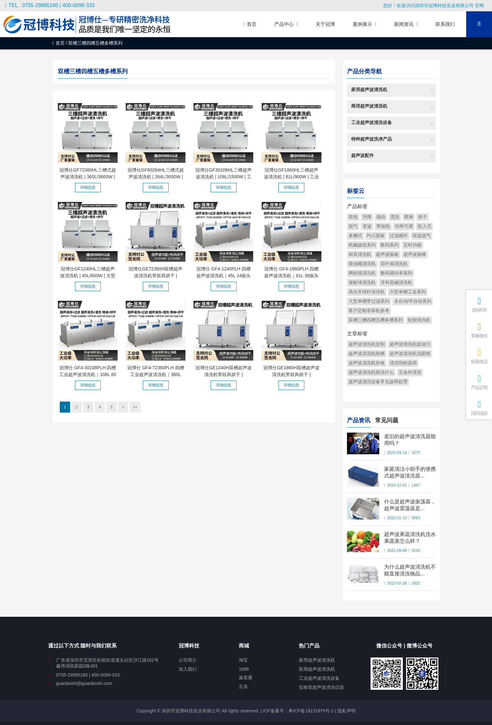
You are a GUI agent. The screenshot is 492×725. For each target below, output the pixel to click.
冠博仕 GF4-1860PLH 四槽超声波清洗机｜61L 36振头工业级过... (291, 275)
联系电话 (479, 356)
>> (135, 407)
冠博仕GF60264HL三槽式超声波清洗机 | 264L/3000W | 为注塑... (156, 176)
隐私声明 (347, 710)
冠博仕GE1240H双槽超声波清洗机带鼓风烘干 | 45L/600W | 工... (223, 374)
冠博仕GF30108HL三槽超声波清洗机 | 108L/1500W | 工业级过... (223, 176)
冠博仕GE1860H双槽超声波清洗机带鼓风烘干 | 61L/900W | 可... (291, 374)
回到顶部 (479, 408)
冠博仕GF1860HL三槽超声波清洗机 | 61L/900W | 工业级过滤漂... (291, 176)
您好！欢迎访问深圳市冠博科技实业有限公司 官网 (433, 5)
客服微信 (479, 330)
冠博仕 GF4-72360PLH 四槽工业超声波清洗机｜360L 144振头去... (155, 374)
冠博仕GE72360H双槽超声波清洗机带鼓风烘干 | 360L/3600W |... (156, 275)
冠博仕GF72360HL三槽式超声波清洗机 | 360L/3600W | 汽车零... (87, 176)
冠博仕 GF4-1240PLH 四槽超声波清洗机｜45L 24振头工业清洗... (223, 275)
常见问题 (386, 419)
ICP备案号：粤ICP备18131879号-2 (298, 710)
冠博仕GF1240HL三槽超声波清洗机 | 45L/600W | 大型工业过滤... (87, 275)
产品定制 (479, 382)
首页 (58, 43)
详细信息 (88, 187)
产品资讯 (358, 419)
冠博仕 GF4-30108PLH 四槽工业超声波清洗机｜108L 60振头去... (87, 374)
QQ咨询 (479, 304)
